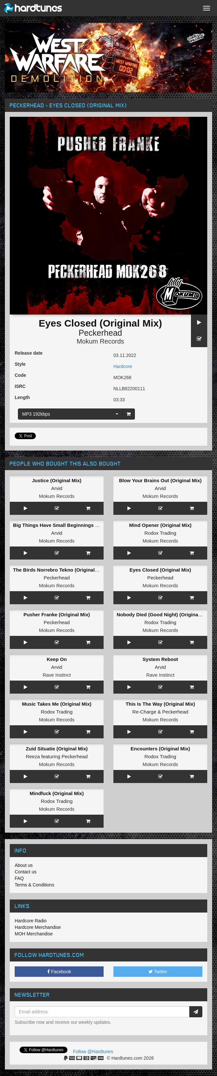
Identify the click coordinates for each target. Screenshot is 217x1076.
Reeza (33, 756)
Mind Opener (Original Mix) (160, 525)
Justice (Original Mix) (56, 480)
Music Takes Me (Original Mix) (56, 704)
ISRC (20, 386)
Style (20, 364)
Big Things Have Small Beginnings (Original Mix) (69, 525)
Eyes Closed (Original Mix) (160, 570)
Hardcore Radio (31, 920)
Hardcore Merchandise (38, 927)
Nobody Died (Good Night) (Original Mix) (163, 614)
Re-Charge (144, 712)
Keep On (57, 659)
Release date (29, 353)
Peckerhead (100, 332)
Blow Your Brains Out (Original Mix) (160, 480)
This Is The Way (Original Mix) (160, 704)
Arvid (56, 488)
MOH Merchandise (34, 933)
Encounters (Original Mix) (160, 748)
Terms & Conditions (34, 884)
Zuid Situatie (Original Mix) (57, 748)
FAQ (19, 878)
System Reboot (160, 659)
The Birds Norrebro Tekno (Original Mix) (59, 570)
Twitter (158, 971)
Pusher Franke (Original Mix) (56, 614)
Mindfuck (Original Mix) (57, 793)
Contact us (25, 871)
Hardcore (122, 366)
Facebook (59, 971)
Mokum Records (100, 341)
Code (20, 375)
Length (22, 397)
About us (24, 865)
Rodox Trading (160, 533)
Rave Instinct (57, 675)
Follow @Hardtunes (93, 1051)
